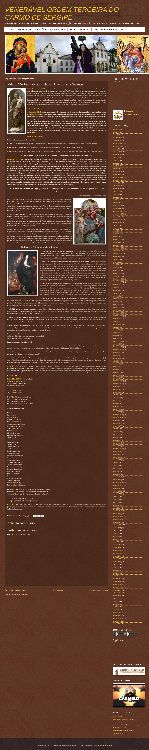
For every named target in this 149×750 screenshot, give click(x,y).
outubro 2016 (117, 454)
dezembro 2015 (118, 482)
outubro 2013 (117, 556)
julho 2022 (116, 259)
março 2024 (116, 203)
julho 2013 (116, 564)
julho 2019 (116, 361)
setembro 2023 (117, 219)
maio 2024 (116, 197)
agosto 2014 (117, 528)
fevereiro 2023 (117, 239)
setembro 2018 (117, 389)
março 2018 (116, 406)
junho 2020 (116, 330)
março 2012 (116, 610)
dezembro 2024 (118, 177)
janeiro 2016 (117, 480)
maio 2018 (116, 400)
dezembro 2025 (118, 143)
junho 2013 (116, 567)
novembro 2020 (118, 316)
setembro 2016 (117, 457)
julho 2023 (116, 225)
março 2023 (116, 236)
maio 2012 (116, 604)
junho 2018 (116, 398)
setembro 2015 (117, 491)
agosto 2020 (117, 324)
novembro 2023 (118, 214)
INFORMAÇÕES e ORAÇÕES (31, 29)
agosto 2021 (117, 290)
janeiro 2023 (117, 242)
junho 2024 (116, 194)
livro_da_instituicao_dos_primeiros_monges (127, 725)
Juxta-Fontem (117, 716)
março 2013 (116, 576)
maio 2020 (116, 333)
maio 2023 (116, 231)
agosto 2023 (117, 222)
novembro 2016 (118, 451)
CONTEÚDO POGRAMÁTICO (108, 29)
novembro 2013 (118, 553)
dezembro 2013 (118, 550)
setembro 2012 (117, 593)
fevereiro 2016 (117, 477)
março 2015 (116, 508)
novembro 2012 (118, 587)
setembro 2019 (117, 355)
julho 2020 (116, 327)
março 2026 (116, 135)
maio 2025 (116, 163)
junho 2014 (116, 533)
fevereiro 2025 (117, 171)
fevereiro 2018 (117, 409)
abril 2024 (116, 200)
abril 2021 (116, 301)
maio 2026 (116, 129)
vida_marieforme (118, 733)
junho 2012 (116, 601)
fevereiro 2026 (117, 138)
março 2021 (116, 304)
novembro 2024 (118, 180)
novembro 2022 (118, 248)
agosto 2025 (117, 154)
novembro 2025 (118, 146)
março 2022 (116, 270)
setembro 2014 (117, 525)
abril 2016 (116, 471)
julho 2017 (116, 429)
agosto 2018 (117, 392)
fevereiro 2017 (117, 443)
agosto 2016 (117, 460)
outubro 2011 (117, 624)
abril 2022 (116, 268)
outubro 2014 (117, 522)
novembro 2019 (118, 349)
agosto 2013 (117, 562)
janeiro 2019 (117, 378)
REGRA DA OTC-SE (79, 29)
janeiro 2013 (117, 581)
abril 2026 (116, 132)
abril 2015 (116, 505)
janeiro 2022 (117, 276)
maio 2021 (116, 299)
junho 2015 (116, 499)
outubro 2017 (117, 420)
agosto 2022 (117, 256)
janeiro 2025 (117, 174)
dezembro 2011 (118, 618)
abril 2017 (116, 437)
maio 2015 (116, 502)
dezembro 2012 (118, 584)
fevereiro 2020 (117, 341)
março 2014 (116, 542)
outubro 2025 (117, 149)
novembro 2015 (118, 485)
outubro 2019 (117, 352)
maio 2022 (116, 265)
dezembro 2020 (118, 313)
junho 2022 (116, 262)
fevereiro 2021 (117, 307)
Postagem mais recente (15, 590)
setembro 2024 (117, 186)
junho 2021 (116, 296)
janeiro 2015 (117, 514)
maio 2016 (116, 468)
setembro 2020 (117, 321)
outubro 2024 (117, 183)
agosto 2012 (117, 595)
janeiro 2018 (117, 412)
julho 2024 (116, 191)
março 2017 (116, 440)
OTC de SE (129, 111)
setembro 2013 (117, 559)
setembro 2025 (117, 152)
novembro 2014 (118, 519)
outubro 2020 (117, 318)
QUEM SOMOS (57, 29)
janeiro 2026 (117, 140)
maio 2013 (116, 570)
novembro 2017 (118, 417)
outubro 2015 (117, 488)
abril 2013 (116, 573)
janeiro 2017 (117, 446)
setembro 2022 (117, 253)
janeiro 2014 (117, 547)
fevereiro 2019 (117, 375)
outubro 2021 (117, 284)
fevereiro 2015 (117, 511)
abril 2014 (116, 539)
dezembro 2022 (118, 245)
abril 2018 (116, 403)
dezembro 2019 (118, 347)
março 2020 (116, 338)
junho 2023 (116, 228)
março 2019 (116, 372)
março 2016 (116, 474)
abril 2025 (116, 166)
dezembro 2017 (118, 415)
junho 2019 (116, 364)
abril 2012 (116, 607)
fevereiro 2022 (117, 273)
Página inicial (57, 590)
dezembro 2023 (118, 211)
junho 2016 (116, 465)
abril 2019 (116, 369)
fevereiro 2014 (117, 545)
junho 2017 (116, 432)
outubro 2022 (117, 251)
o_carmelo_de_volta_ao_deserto (123, 730)
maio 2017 (116, 434)
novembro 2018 (118, 384)
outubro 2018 (117, 386)
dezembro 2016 (118, 449)
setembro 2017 (117, 423)
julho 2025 (116, 157)
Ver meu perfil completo (131, 114)
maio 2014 (116, 536)
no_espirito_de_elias (119, 727)
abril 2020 (116, 335)
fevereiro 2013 (117, 579)
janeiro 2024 (117, 208)
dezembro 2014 (118, 516)
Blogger (109, 745)
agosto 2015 (117, 494)
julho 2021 (116, 293)
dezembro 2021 (118, 279)
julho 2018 (116, 395)
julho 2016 (116, 463)
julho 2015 (116, 497)
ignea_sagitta (117, 722)
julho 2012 (116, 598)
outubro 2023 (117, 217)
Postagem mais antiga (98, 590)
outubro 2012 (117, 590)
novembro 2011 (118, 621)
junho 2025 (116, 160)
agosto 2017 (117, 426)
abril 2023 (116, 234)
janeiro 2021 (117, 310)
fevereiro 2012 (117, 612)
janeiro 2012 (117, 615)
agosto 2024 (117, 188)
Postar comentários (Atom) (19, 595)
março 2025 (116, 169)
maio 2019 (116, 366)
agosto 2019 (117, 358)
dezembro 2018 (118, 381)
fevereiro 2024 (117, 205)
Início (10, 29)
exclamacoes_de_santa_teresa (123, 719)
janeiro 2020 (117, 344)
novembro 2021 (118, 282)
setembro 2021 (117, 287)
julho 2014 (116, 530)
